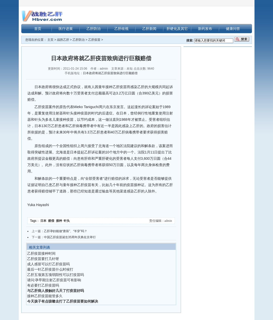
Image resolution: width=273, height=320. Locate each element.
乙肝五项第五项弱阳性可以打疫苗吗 (55, 275)
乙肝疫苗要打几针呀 (43, 259)
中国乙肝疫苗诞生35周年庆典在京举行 (70, 237)
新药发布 (205, 29)
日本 (44, 221)
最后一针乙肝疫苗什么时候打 (50, 269)
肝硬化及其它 (177, 29)
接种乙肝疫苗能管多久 (45, 296)
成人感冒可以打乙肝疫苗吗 (48, 264)
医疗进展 (66, 29)
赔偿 (52, 221)
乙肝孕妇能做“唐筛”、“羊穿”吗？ (65, 231)
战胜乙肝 (63, 40)
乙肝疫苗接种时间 (41, 253)
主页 (50, 40)
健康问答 (233, 29)
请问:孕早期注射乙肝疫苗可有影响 (54, 280)
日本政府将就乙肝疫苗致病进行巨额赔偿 (110, 73)
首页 (37, 29)
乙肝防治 (93, 29)
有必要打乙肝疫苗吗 (43, 285)
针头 (67, 221)
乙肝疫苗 (94, 40)
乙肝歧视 (121, 29)
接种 (60, 221)
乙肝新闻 (149, 29)
